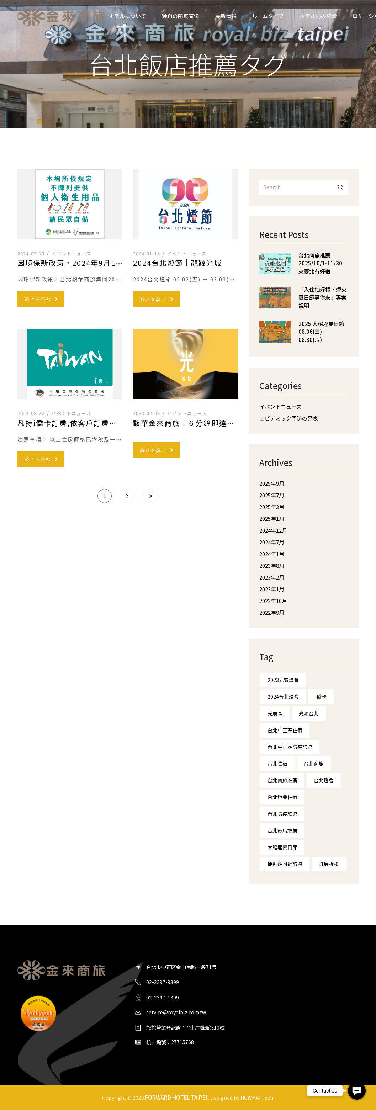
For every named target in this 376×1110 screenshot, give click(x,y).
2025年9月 (271, 483)
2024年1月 (271, 553)
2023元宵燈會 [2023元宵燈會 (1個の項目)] (283, 679)
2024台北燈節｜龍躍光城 (177, 263)
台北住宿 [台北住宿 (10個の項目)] (277, 763)
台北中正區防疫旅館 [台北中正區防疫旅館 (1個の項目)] (290, 746)
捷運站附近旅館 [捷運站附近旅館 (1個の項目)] (285, 863)
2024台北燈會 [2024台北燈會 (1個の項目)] (283, 696)
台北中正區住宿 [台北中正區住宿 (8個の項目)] (285, 730)
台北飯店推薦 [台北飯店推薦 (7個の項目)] (282, 830)
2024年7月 (271, 542)
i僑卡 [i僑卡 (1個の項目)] (321, 696)
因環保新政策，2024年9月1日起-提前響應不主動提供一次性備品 (69, 263)
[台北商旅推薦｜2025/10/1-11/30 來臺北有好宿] (275, 269)
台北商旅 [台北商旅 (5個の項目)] (314, 763)
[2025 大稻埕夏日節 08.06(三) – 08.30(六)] (275, 337)
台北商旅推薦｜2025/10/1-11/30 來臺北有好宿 (320, 263)
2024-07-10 (30, 253)
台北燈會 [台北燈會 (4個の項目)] (324, 780)
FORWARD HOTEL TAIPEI (176, 1097)
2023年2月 (271, 577)
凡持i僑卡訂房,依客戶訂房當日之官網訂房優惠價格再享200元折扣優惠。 (69, 423)
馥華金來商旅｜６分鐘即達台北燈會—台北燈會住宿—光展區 (185, 423)
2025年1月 (271, 518)
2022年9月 (271, 612)
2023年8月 (271, 565)
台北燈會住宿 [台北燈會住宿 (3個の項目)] (282, 796)
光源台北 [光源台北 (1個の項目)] (309, 713)
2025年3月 (271, 507)
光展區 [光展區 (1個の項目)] (275, 713)
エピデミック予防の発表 (288, 418)
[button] (357, 1091)
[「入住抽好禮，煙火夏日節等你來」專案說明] (275, 303)
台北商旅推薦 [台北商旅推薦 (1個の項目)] (282, 780)
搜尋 (340, 187)
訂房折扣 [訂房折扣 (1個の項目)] (329, 863)
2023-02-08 (146, 413)
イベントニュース (71, 253)
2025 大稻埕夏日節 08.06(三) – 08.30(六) (321, 331)
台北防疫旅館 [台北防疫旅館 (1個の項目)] (282, 813)
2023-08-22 (30, 413)
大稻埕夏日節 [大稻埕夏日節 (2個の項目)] (282, 847)
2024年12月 (273, 530)
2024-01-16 (146, 253)
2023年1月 (271, 589)
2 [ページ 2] (126, 496)
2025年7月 (271, 495)
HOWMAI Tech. (257, 1097)
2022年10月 (273, 600)
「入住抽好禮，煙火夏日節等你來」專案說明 (322, 297)
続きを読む (41, 299)
